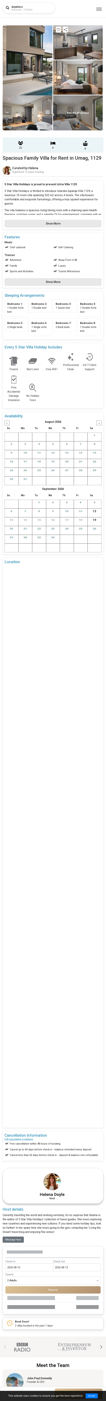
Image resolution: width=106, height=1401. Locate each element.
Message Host (13, 1239)
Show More (53, 223)
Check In (10, 1261)
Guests (9, 1274)
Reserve (53, 1289)
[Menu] (99, 9)
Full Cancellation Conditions (19, 1139)
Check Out (59, 1261)
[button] (101, 1347)
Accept (91, 1396)
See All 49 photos (78, 112)
